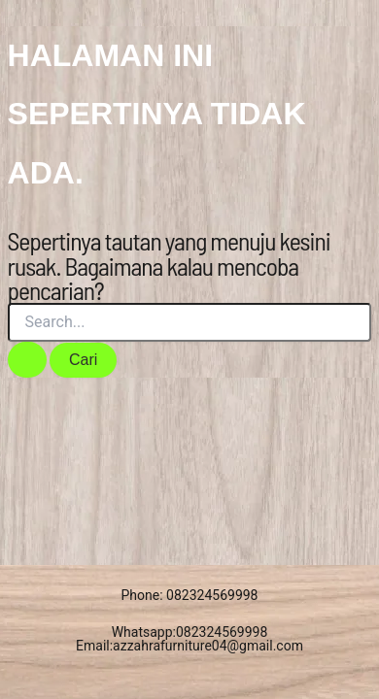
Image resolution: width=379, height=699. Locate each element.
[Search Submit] (27, 360)
